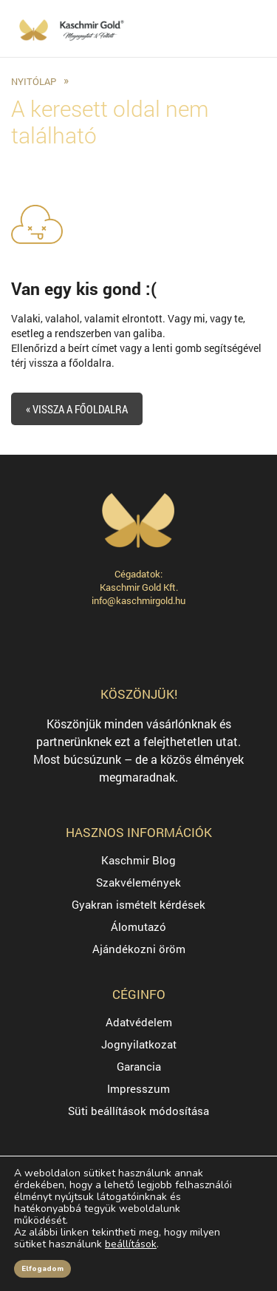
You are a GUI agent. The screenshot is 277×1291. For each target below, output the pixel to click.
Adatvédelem (139, 1021)
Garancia (139, 1066)
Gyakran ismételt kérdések (138, 904)
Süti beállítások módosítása (138, 1110)
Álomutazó (138, 926)
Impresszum (138, 1088)
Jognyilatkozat (139, 1044)
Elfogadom (42, 1269)
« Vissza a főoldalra (77, 408)
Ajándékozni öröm (138, 948)
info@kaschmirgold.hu (138, 600)
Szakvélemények (138, 882)
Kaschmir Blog (138, 860)
